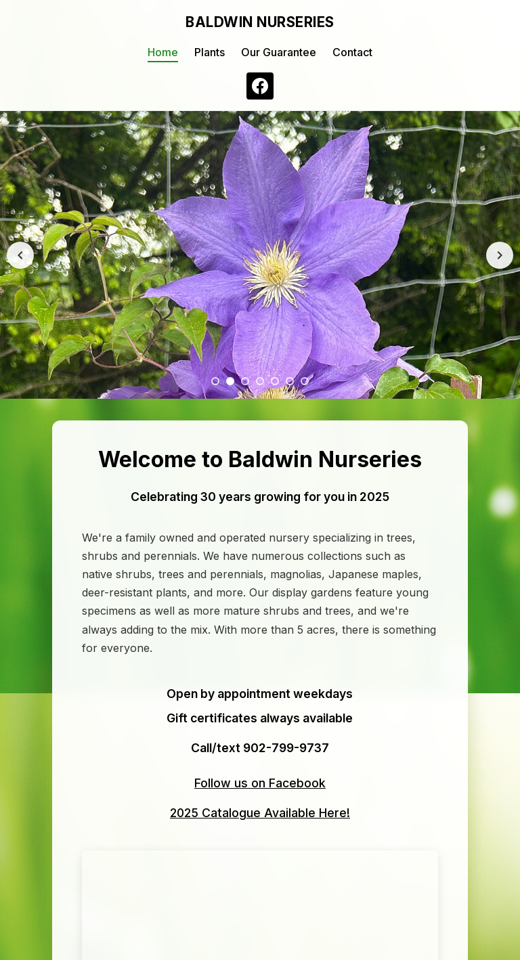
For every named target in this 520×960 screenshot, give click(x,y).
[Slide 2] (230, 381)
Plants (209, 52)
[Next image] (499, 255)
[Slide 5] (275, 381)
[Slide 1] (215, 381)
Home (163, 52)
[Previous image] (20, 255)
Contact (352, 52)
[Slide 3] (245, 381)
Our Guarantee (278, 52)
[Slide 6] (290, 381)
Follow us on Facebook (260, 783)
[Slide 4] (260, 381)
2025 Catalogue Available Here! (260, 813)
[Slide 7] (305, 381)
